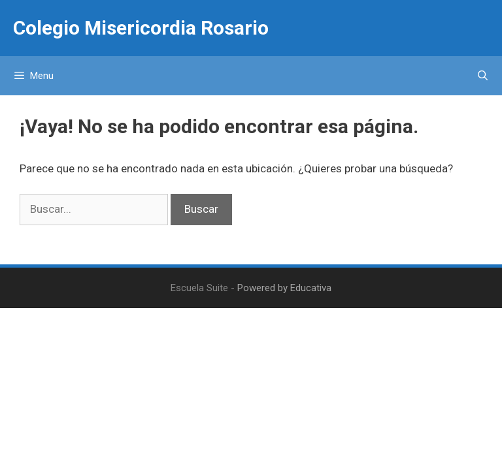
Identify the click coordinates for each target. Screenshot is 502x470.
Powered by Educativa (284, 288)
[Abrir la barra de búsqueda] (482, 75)
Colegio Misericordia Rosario (141, 27)
